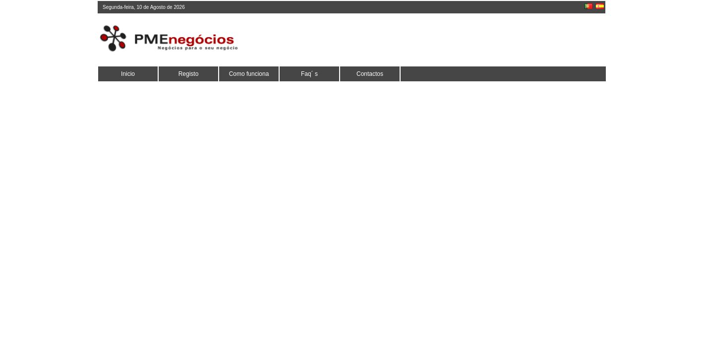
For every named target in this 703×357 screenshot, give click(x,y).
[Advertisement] (423, 39)
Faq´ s (309, 73)
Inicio (128, 73)
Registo (188, 73)
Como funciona (249, 73)
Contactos (369, 73)
